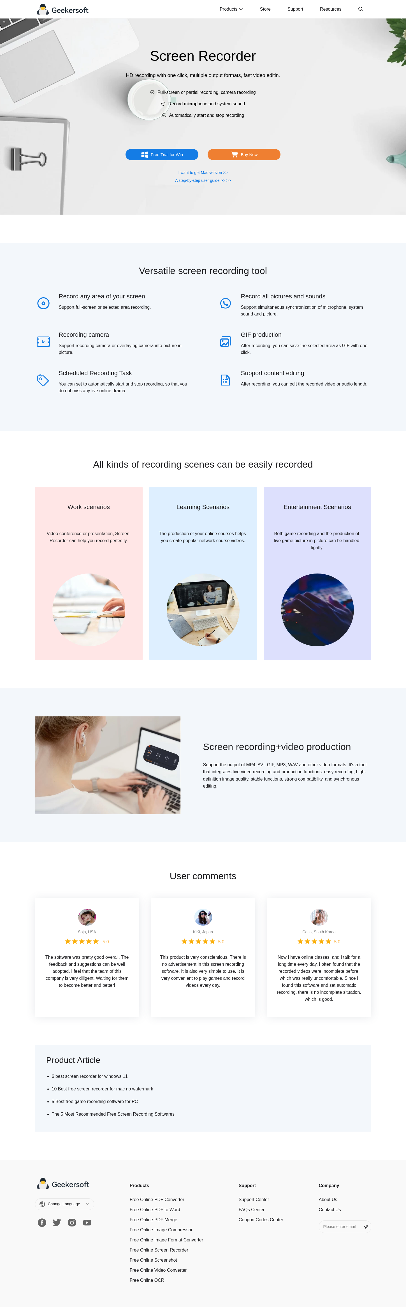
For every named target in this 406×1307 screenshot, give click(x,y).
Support (295, 9)
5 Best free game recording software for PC (95, 1101)
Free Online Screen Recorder (159, 1250)
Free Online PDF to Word (155, 1209)
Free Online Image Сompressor (161, 1229)
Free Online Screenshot (153, 1260)
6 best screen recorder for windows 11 (90, 1076)
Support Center (254, 1199)
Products (231, 9)
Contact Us (330, 1209)
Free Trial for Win (167, 154)
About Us (328, 1199)
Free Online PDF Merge (153, 1219)
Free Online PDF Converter (157, 1199)
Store (265, 9)
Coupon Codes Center (261, 1219)
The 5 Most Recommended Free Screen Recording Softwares (113, 1114)
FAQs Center (252, 1209)
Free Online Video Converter (158, 1270)
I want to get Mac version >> (203, 172)
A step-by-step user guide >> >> (203, 180)
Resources (330, 9)
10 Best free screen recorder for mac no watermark (102, 1089)
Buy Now (249, 154)
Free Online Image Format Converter (166, 1240)
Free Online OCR (147, 1280)
